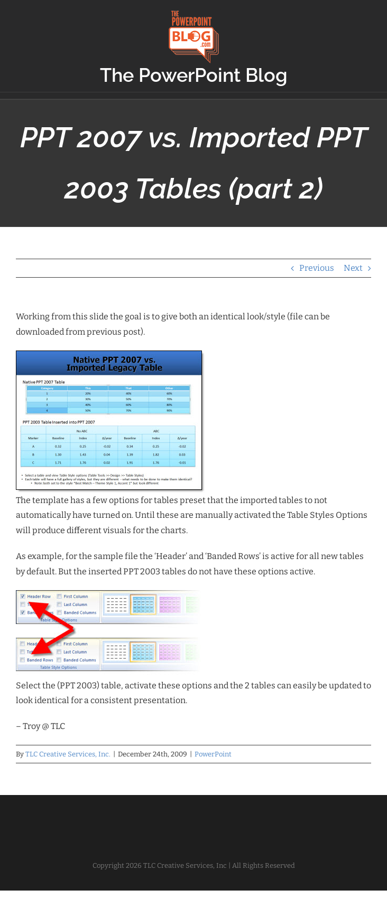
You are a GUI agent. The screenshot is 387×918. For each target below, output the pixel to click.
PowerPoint (213, 754)
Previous (316, 268)
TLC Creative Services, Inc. (67, 754)
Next (353, 268)
